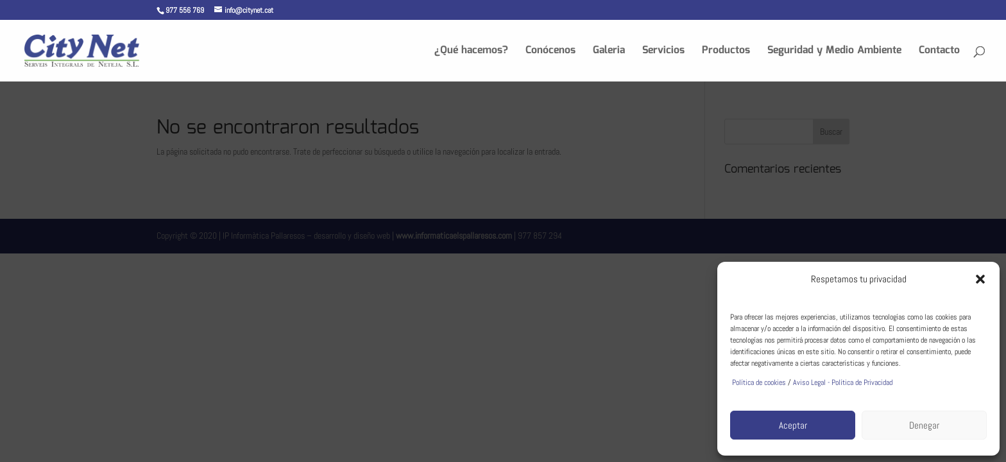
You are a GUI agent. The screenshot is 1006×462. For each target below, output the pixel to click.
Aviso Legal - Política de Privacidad (842, 382)
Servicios (663, 52)
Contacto (939, 52)
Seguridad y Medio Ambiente (834, 52)
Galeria (609, 52)
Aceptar (793, 425)
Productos (726, 52)
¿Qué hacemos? (471, 52)
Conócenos (550, 52)
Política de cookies (758, 382)
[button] (980, 279)
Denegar (924, 425)
